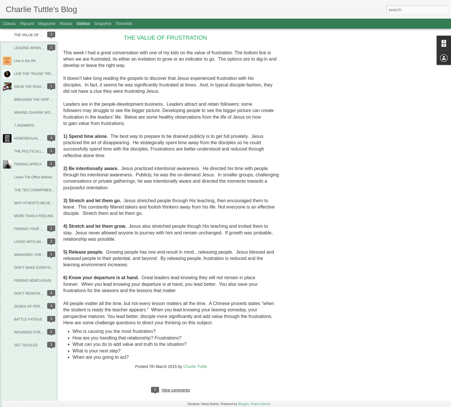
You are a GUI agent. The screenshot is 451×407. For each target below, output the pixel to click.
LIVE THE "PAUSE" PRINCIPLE (38, 74)
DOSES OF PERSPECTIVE (35, 306)
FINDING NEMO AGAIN (32, 281)
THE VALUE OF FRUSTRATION (39, 35)
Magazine (47, 23)
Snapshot (102, 23)
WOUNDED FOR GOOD (33, 332)
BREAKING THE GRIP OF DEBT (39, 100)
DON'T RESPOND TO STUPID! (38, 294)
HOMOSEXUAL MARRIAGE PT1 (39, 138)
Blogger (243, 404)
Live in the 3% (25, 61)
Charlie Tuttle (195, 366)
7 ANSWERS (24, 126)
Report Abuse (260, 404)
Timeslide (123, 23)
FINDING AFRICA (28, 164)
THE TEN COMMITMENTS (35, 190)
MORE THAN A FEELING (33, 216)
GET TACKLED (26, 345)
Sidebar (83, 23)
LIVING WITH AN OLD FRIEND (38, 242)
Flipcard (27, 23)
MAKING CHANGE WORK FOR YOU (43, 113)
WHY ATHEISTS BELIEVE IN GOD (41, 203)
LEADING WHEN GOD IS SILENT (40, 48)
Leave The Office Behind (33, 177)
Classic (9, 23)
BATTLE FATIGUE (28, 319)
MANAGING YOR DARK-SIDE (37, 255)
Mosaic (66, 23)
